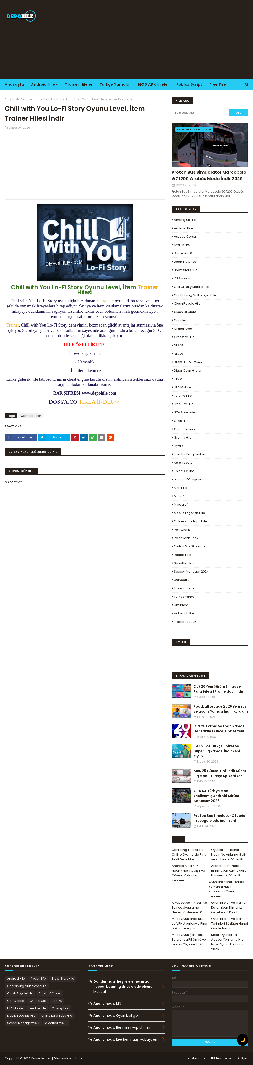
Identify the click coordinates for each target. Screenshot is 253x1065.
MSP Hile (180, 487)
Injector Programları (189, 454)
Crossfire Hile (184, 337)
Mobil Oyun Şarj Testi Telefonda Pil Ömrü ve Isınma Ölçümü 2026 (189, 939)
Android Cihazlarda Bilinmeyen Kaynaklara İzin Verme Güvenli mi (229, 871)
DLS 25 (179, 345)
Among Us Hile (185, 219)
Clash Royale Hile (187, 303)
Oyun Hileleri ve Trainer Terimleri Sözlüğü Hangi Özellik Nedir (229, 923)
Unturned (181, 605)
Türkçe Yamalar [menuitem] (115, 84)
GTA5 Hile (181, 420)
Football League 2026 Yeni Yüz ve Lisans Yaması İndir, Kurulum (221, 709)
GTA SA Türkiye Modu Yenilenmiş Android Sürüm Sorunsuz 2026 (216, 795)
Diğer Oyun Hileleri (188, 370)
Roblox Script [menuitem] (189, 84)
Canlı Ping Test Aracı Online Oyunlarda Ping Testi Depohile (189, 855)
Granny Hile (183, 437)
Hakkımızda (196, 1058)
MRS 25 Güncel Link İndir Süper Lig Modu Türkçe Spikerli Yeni (220, 773)
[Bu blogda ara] (200, 112)
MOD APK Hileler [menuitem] (153, 84)
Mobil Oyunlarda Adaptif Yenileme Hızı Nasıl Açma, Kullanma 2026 (228, 941)
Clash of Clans (185, 312)
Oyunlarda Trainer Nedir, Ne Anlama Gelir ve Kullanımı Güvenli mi (228, 855)
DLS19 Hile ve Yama (188, 362)
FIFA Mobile (182, 387)
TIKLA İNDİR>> (99, 402)
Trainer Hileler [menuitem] (78, 84)
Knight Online (184, 471)
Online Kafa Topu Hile (190, 521)
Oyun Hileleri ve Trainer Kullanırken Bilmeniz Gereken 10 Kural (229, 907)
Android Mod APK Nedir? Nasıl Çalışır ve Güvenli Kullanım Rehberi (188, 873)
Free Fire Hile (184, 404)
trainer (107, 300)
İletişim (243, 1058)
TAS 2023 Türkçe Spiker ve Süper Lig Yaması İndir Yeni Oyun (217, 751)
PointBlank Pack (186, 538)
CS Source (182, 278)
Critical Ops (183, 328)
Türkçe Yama (184, 596)
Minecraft (181, 504)
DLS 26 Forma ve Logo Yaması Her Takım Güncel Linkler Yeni (219, 729)
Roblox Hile (182, 554)
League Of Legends (189, 479)
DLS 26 (179, 353)
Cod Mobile (15, 1001)
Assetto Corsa (185, 236)
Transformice (184, 588)
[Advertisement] (163, 39)
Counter (180, 320)
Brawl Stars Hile (186, 270)
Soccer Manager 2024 (191, 571)
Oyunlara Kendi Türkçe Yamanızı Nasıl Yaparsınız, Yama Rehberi (226, 889)
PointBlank (182, 529)
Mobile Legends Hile (189, 513)
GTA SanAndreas (187, 412)
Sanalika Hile (184, 563)
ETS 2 (178, 379)
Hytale (179, 446)
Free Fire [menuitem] (217, 84)
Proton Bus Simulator (190, 546)
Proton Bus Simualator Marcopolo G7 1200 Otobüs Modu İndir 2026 (209, 175)
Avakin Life (182, 245)
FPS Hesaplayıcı (222, 1058)
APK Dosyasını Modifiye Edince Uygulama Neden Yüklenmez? (189, 907)
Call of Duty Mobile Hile (191, 286)
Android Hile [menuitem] (43, 84)
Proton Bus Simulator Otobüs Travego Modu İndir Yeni (219, 818)
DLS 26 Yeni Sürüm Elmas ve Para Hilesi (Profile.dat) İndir (218, 689)
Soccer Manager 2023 (23, 1023)
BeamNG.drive (185, 261)
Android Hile (183, 228)
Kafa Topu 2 (183, 462)
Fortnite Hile (183, 395)
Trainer (148, 287)
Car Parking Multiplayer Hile (195, 295)
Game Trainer (33, 99)
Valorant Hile (184, 613)
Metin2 (179, 496)
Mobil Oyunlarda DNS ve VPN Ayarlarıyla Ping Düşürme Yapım (189, 923)
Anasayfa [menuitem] (14, 84)
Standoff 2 (182, 580)
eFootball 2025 (185, 621)
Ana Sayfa (12, 99)
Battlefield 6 (183, 253)
